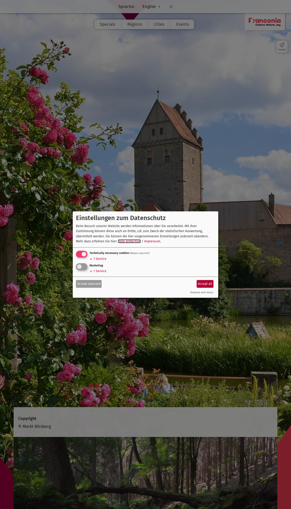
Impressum (152, 241)
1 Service (98, 259)
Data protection (129, 241)
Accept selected (88, 284)
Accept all (205, 284)
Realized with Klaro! (201, 292)
